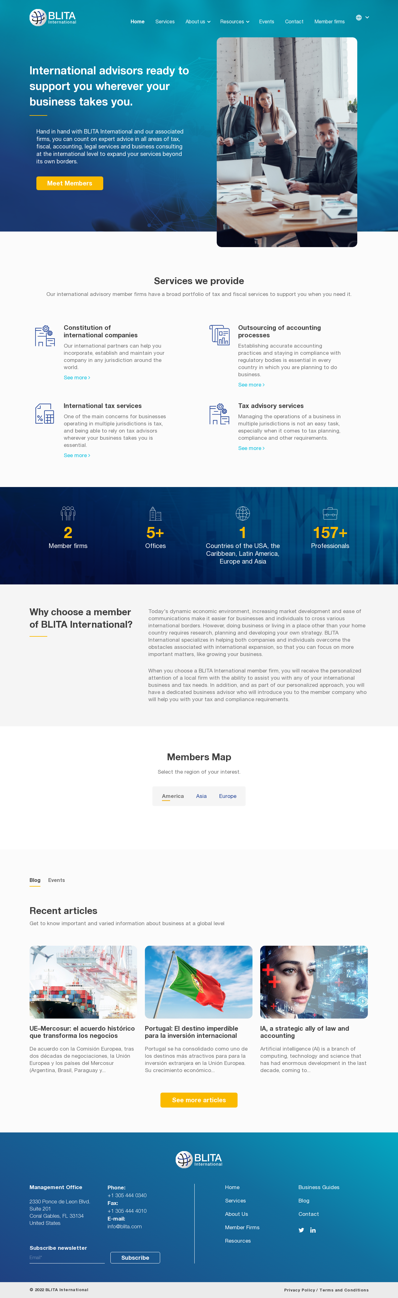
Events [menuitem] (266, 14)
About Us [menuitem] (236, 1214)
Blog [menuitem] (303, 1200)
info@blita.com (125, 1226)
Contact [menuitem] (294, 14)
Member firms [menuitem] (329, 14)
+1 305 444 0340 (127, 1195)
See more (77, 377)
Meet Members (69, 183)
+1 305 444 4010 (127, 1211)
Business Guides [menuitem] (319, 1187)
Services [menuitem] (165, 14)
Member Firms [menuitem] (242, 1227)
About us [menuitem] (195, 14)
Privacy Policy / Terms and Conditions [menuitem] (326, 1290)
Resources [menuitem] (232, 14)
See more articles (199, 1100)
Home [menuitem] (138, 14)
